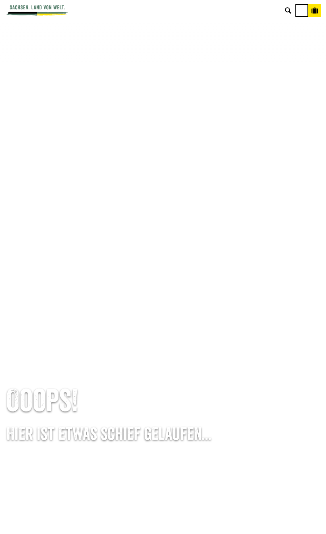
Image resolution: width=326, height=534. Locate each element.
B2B (163, 375)
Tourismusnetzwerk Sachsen (272, 388)
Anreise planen (163, 337)
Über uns (272, 337)
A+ (171, 519)
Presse (162, 362)
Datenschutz (271, 375)
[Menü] (301, 10)
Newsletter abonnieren (163, 349)
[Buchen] (314, 10)
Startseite (17, 302)
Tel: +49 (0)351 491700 (54, 337)
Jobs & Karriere (271, 349)
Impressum (271, 362)
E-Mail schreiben (54, 349)
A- (148, 519)
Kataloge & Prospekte (163, 388)
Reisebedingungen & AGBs (271, 401)
